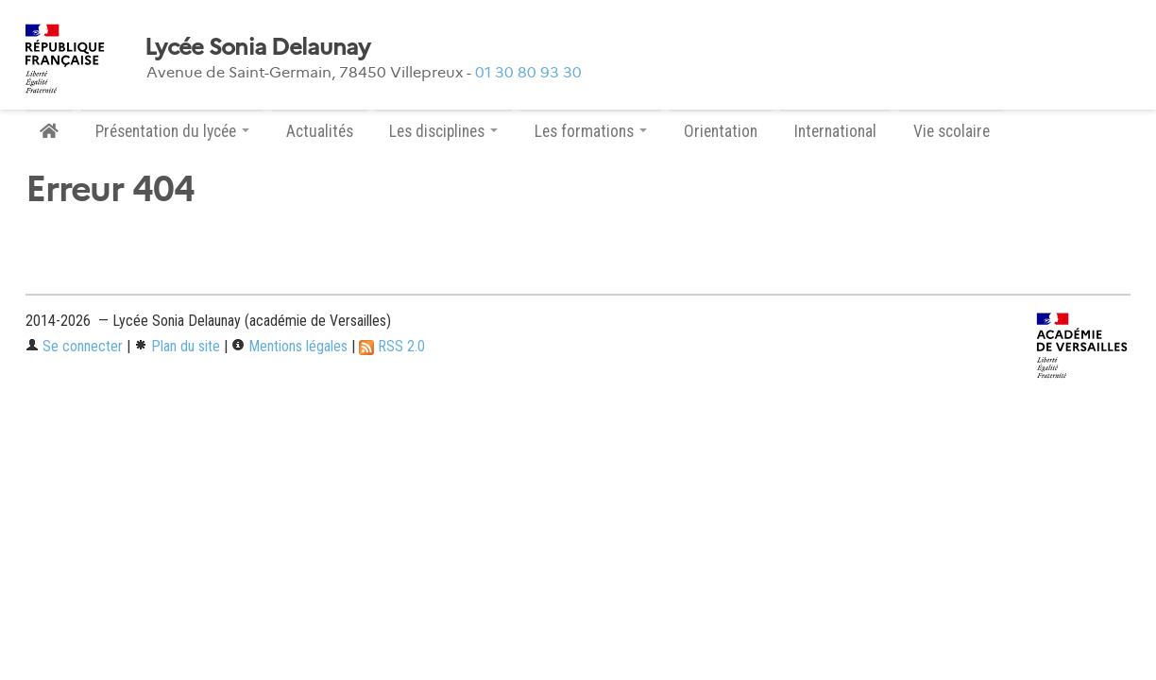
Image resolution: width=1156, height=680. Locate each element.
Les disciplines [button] (443, 131)
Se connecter (74, 346)
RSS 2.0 (392, 346)
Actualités (319, 131)
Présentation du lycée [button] (172, 131)
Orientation (720, 131)
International (835, 131)
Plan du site (177, 346)
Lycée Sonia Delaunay (257, 47)
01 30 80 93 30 (528, 72)
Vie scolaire (951, 131)
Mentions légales (289, 346)
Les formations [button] (591, 131)
